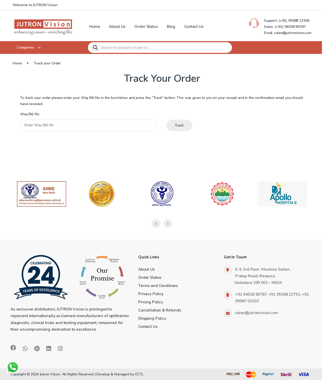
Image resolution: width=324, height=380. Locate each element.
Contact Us (194, 26)
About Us (117, 26)
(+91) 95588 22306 (293, 20)
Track (179, 125)
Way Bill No (29, 114)
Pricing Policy (150, 302)
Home (94, 26)
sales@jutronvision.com (256, 312)
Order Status (146, 26)
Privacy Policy (151, 293)
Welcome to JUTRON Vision (35, 5)
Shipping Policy (152, 318)
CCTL (139, 374)
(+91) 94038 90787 (290, 26)
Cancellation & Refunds (159, 310)
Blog (171, 26)
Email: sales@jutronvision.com (287, 32)
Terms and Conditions (158, 285)
